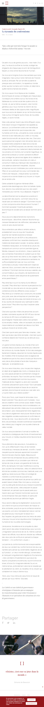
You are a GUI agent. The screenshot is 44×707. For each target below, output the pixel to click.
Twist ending (8, 645)
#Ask (28, 695)
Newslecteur (17, 695)
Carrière (24, 695)
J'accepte (31, 699)
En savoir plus (31, 703)
